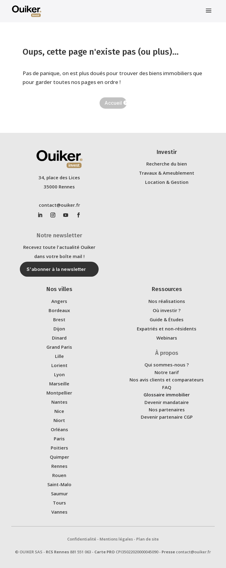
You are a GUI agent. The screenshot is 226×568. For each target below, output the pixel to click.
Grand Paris (59, 347)
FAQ (166, 387)
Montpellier (59, 393)
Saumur (59, 493)
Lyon (59, 374)
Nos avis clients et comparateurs (166, 380)
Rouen (59, 475)
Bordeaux (59, 310)
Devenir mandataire (166, 402)
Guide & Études (167, 319)
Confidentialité (81, 539)
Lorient (59, 365)
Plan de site (147, 539)
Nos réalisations (166, 301)
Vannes (59, 512)
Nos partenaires (167, 409)
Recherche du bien (166, 164)
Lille (59, 356)
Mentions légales (116, 539)
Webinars (166, 338)
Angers (59, 301)
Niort (59, 420)
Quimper (59, 457)
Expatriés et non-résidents (166, 329)
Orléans (59, 429)
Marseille (59, 383)
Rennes (59, 466)
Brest (59, 319)
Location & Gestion (166, 182)
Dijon (59, 329)
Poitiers (59, 448)
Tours (59, 503)
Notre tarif (167, 372)
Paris (59, 438)
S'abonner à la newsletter (56, 269)
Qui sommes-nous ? (166, 365)
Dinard (59, 338)
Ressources (166, 289)
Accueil (113, 103)
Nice (59, 411)
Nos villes (59, 289)
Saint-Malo (59, 484)
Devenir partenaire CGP (167, 417)
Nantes (59, 402)
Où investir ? (166, 310)
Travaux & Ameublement (166, 173)
